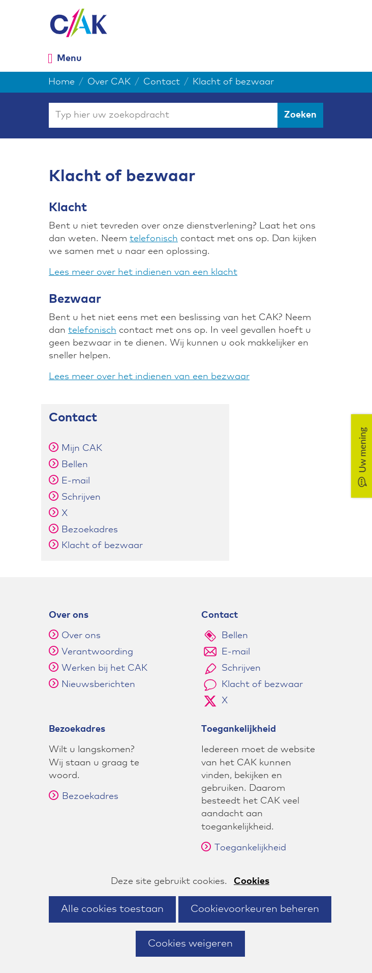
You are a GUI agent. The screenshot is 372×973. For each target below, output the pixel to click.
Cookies (251, 881)
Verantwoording (97, 651)
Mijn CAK (81, 448)
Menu (69, 58)
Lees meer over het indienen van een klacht (143, 272)
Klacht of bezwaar (102, 545)
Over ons (81, 635)
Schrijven (81, 497)
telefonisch (154, 238)
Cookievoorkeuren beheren (255, 909)
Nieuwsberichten (98, 684)
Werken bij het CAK (104, 668)
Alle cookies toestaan (112, 909)
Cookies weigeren (190, 943)
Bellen (74, 464)
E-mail (75, 480)
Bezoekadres (89, 529)
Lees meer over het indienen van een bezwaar (149, 376)
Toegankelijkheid (243, 847)
